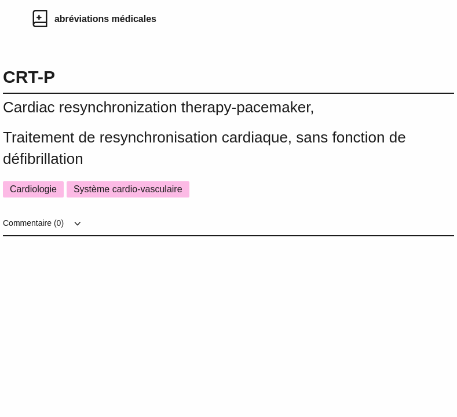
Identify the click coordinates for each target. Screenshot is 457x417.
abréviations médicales (105, 19)
